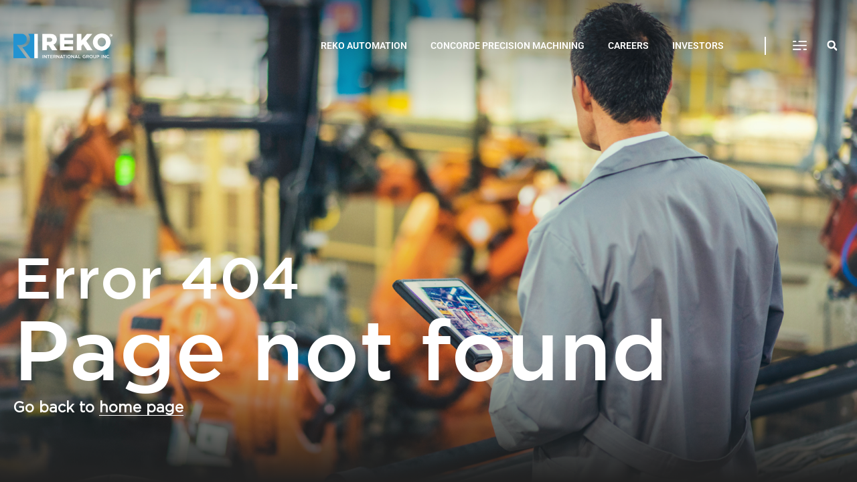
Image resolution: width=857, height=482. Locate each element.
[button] (800, 46)
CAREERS (628, 45)
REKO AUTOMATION (364, 45)
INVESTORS (698, 45)
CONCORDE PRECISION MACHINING (508, 45)
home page (141, 407)
